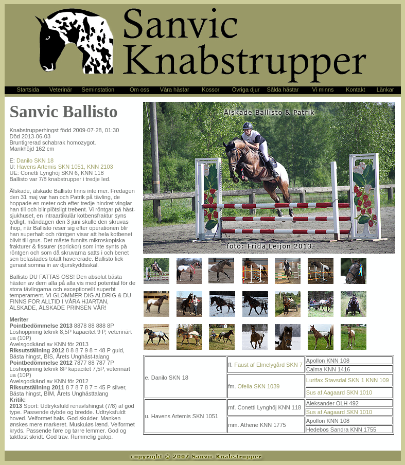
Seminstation (98, 89)
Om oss (139, 89)
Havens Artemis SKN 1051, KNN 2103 (65, 167)
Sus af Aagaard (325, 392)
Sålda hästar (283, 89)
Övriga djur (246, 89)
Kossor (210, 89)
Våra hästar (174, 89)
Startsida (28, 89)
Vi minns (323, 89)
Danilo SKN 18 (35, 160)
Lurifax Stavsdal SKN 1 (335, 380)
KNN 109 (377, 380)
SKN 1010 (359, 392)
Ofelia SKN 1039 (259, 386)
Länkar (385, 89)
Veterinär (60, 89)
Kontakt (355, 89)
